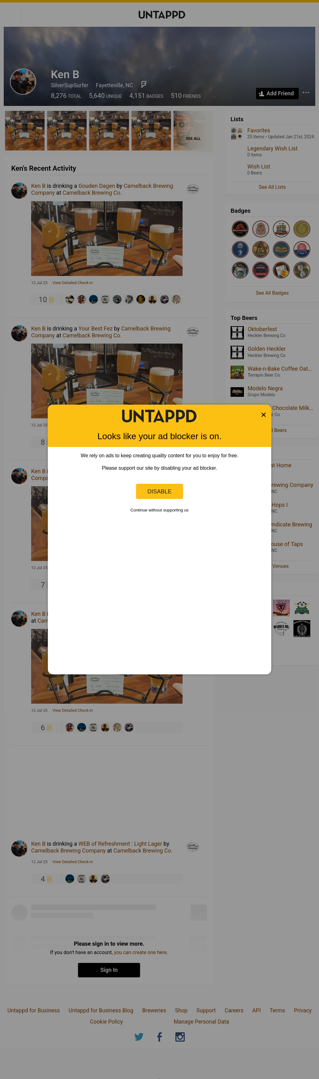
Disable (159, 491)
